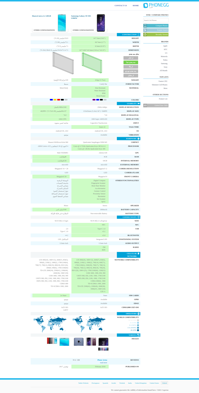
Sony (165, 67)
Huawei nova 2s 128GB (41, 16)
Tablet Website (83, 383)
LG (166, 53)
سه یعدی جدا (130, 62)
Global (164, 383)
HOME (136, 5)
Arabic (113, 383)
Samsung (164, 63)
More (165, 88)
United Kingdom (141, 383)
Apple (165, 46)
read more (103, 363)
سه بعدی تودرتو (130, 71)
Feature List (163, 99)
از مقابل (131, 75)
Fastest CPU (163, 81)
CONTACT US (121, 5)
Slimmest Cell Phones (159, 85)
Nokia (165, 60)
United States (154, 383)
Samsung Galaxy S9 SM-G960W (81, 17)
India (130, 383)
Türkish (122, 383)
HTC (165, 49)
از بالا (131, 67)
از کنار (130, 58)
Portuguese (95, 383)
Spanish (105, 383)
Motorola (164, 56)
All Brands (163, 71)
